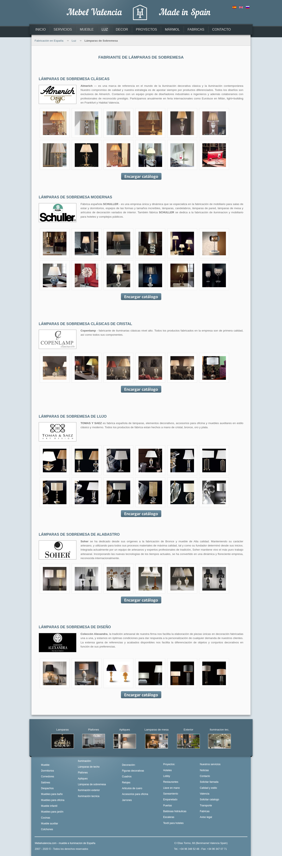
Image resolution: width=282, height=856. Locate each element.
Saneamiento (170, 793)
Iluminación (84, 761)
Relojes (126, 782)
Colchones (47, 829)
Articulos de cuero (132, 788)
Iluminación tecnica (88, 796)
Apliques (83, 778)
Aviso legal (206, 817)
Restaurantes (170, 781)
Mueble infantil (49, 805)
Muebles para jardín (52, 811)
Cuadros (126, 776)
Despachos (47, 788)
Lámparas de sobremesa (92, 784)
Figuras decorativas (133, 770)
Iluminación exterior (89, 790)
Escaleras (168, 817)
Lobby (166, 776)
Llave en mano (171, 787)
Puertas (167, 805)
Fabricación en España (49, 40)
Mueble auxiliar (49, 823)
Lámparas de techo (89, 766)
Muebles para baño (52, 794)
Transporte (206, 805)
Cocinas (45, 817)
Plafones (83, 772)
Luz (74, 40)
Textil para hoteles (173, 823)
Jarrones (127, 800)
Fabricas (205, 811)
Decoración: (128, 764)
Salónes (45, 782)
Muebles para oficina (52, 800)
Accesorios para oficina (135, 794)
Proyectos (168, 764)
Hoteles (167, 770)
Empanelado (170, 799)
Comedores (47, 776)
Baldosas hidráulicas (174, 811)
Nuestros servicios (210, 764)
